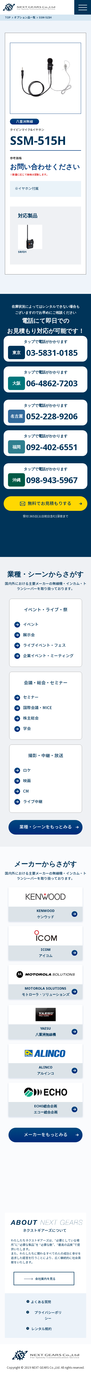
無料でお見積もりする (52, 504)
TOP (8, 17)
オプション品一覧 (25, 17)
